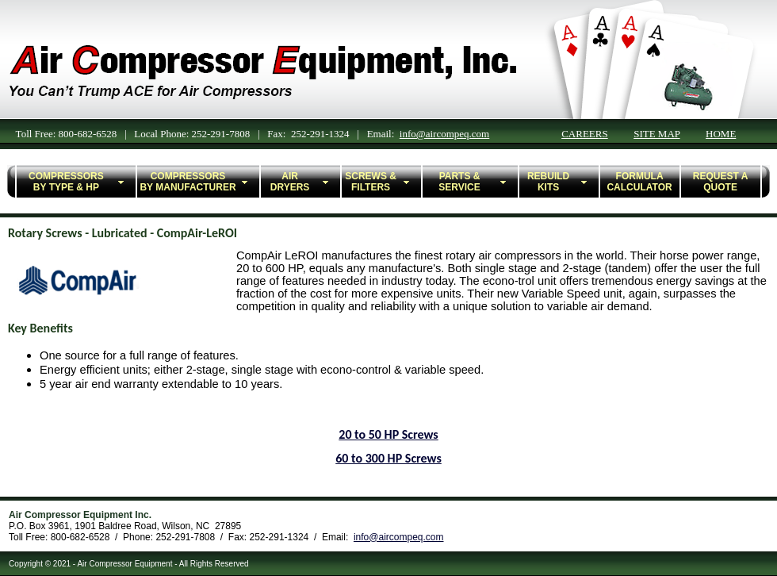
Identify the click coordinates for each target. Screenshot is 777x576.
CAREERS (584, 134)
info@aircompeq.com (444, 134)
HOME (721, 134)
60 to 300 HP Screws (388, 458)
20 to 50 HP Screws (388, 434)
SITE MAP (656, 134)
